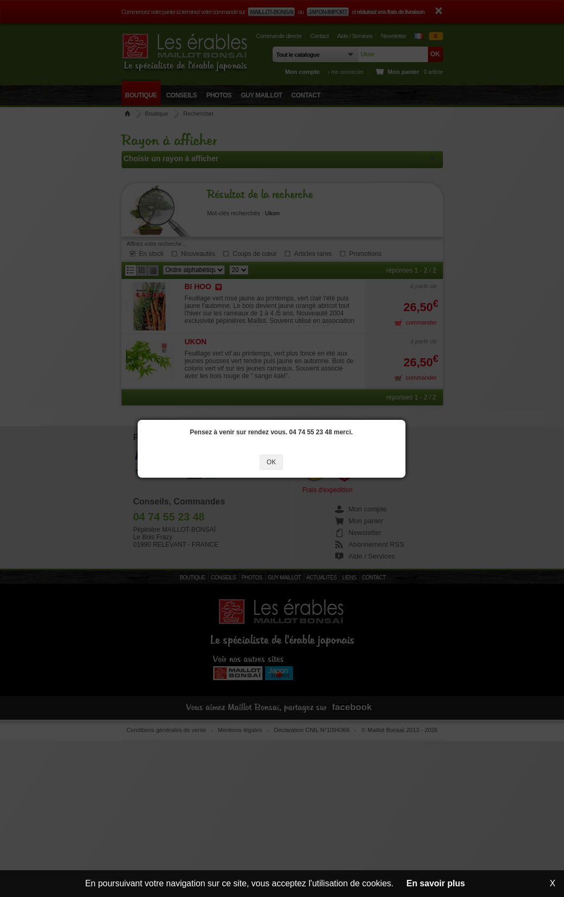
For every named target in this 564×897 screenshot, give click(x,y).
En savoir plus (436, 883)
